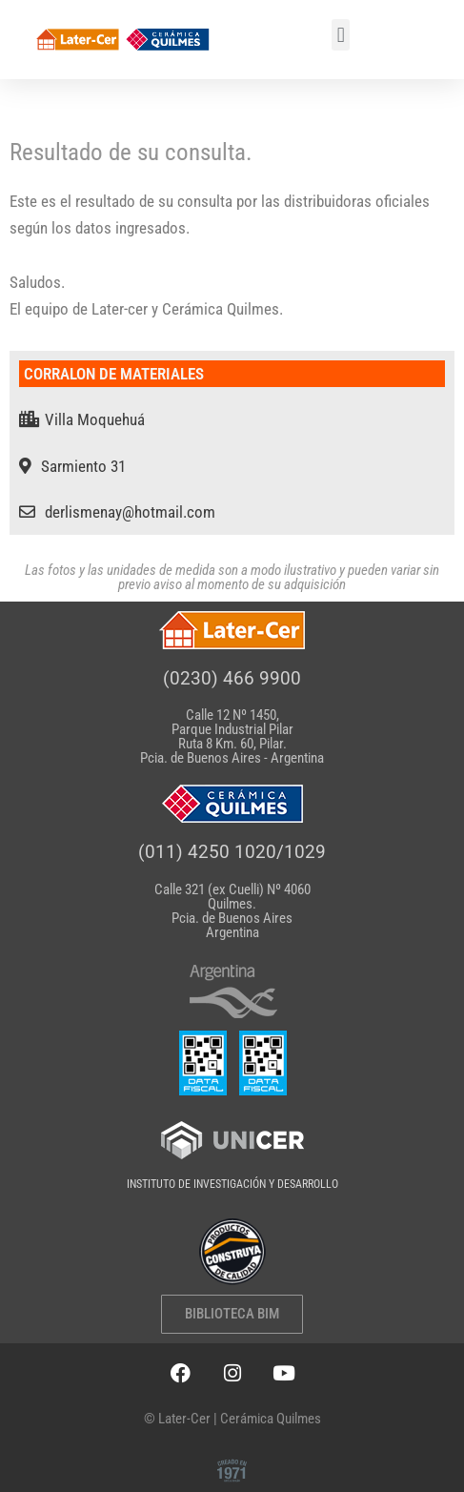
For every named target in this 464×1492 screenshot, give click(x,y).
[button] (341, 35)
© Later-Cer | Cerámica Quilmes (232, 1418)
